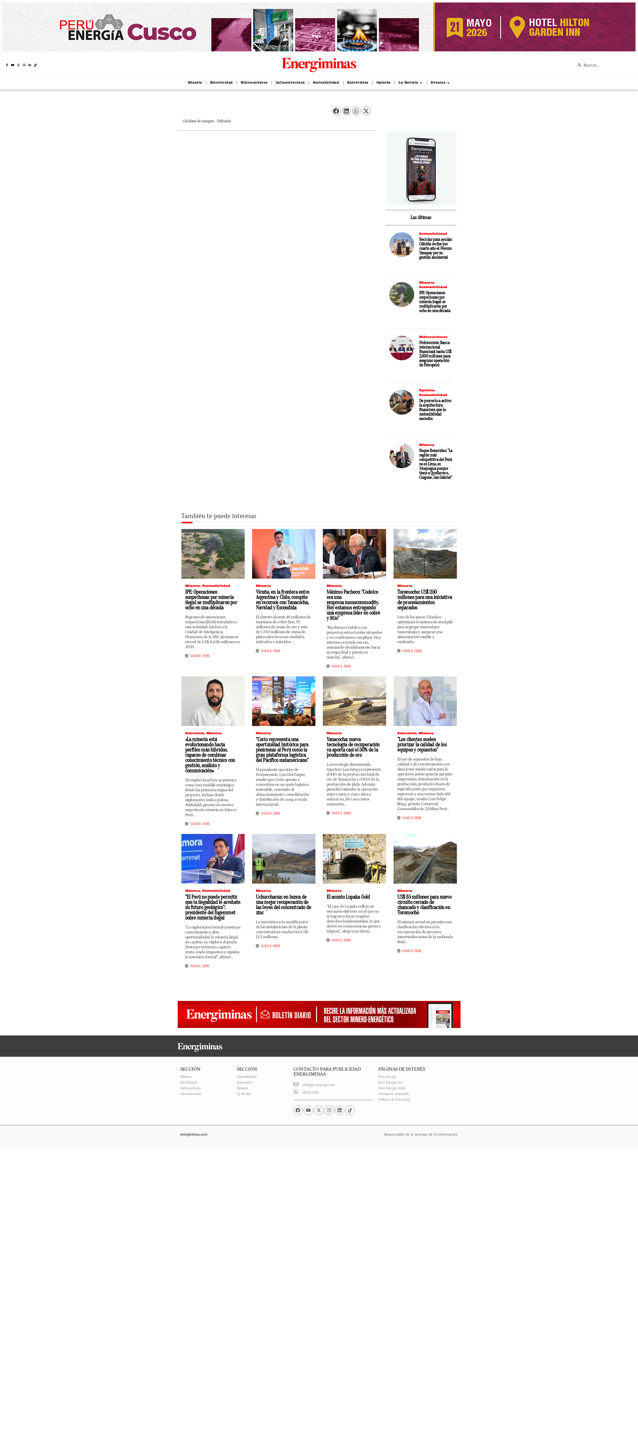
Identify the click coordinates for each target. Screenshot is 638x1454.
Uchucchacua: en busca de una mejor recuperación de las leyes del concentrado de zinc (283, 905)
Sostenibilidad (433, 233)
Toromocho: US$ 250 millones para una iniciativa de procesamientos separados (424, 600)
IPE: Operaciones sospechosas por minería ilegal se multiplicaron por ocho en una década (434, 301)
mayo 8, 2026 (341, 813)
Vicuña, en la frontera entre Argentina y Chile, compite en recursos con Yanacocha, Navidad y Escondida (282, 600)
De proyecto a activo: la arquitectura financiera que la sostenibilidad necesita (435, 409)
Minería (426, 282)
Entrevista (194, 733)
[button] (336, 111)
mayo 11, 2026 (199, 656)
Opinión (427, 390)
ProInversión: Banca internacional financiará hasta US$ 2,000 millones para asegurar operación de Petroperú (435, 354)
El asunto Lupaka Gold (348, 897)
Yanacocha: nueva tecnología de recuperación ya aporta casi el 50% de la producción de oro (353, 747)
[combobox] (603, 65)
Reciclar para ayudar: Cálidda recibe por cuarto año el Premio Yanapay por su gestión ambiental (435, 248)
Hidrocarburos (433, 337)
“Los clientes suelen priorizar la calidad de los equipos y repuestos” (422, 744)
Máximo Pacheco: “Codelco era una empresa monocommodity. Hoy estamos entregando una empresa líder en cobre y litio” (353, 605)
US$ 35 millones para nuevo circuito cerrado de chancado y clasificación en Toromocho (424, 905)
